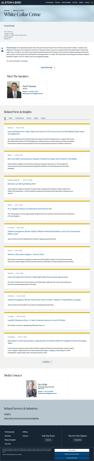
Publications (19, 118)
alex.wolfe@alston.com (49, 393)
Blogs (36, 118)
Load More (46, 362)
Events (29, 118)
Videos (43, 118)
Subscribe (77, 440)
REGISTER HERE (47, 67)
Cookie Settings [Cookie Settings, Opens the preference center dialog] (72, 450)
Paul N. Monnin (11, 48)
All (5, 118)
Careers (87, 2)
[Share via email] (2, 51)
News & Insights (66, 2)
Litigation (7, 414)
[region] (47, 454)
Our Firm (75, 2)
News (10, 118)
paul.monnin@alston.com (35, 93)
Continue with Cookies (72, 457)
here (26, 61)
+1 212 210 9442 (48, 391)
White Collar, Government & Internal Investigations (21, 418)
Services (57, 2)
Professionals (49, 2)
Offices (81, 2)
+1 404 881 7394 (32, 91)
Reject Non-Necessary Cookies (72, 454)
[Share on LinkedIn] (2, 48)
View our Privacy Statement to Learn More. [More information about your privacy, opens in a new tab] (12, 454)
